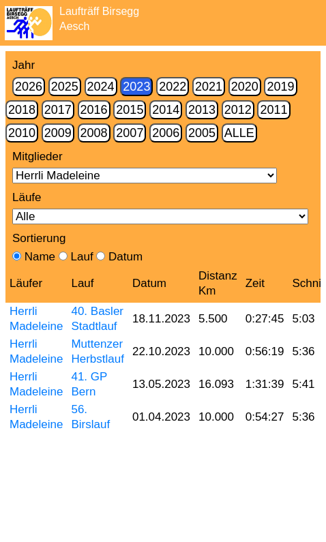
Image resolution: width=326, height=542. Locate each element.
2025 (64, 86)
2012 (238, 110)
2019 (280, 86)
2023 (136, 86)
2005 (202, 133)
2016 (94, 110)
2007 (129, 133)
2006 (165, 133)
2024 (101, 86)
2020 (244, 86)
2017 (58, 110)
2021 (208, 86)
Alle (239, 133)
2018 (21, 110)
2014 (165, 110)
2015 (129, 110)
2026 (28, 86)
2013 (202, 110)
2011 (273, 110)
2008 (94, 133)
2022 (172, 86)
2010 (21, 133)
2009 (58, 133)
